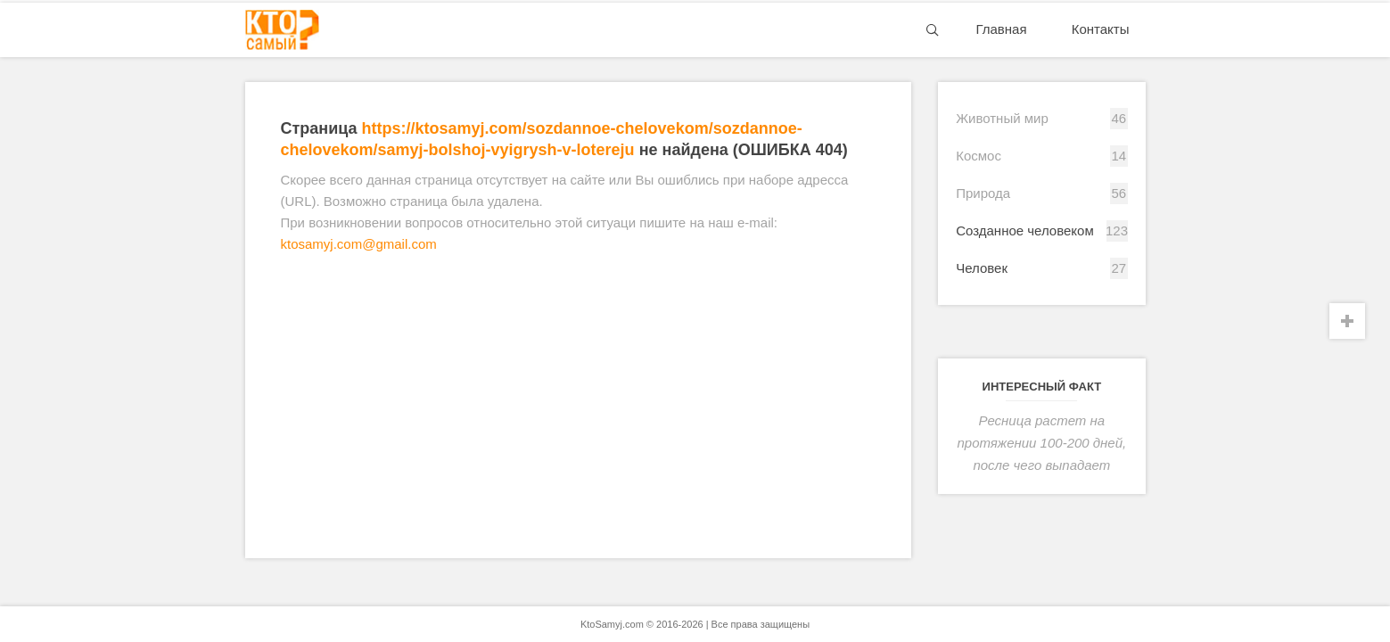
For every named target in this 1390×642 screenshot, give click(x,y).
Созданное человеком (1025, 230)
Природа (983, 193)
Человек (982, 268)
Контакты (1101, 29)
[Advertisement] (578, 406)
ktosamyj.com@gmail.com (359, 243)
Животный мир (1002, 118)
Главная (1000, 29)
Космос (978, 155)
